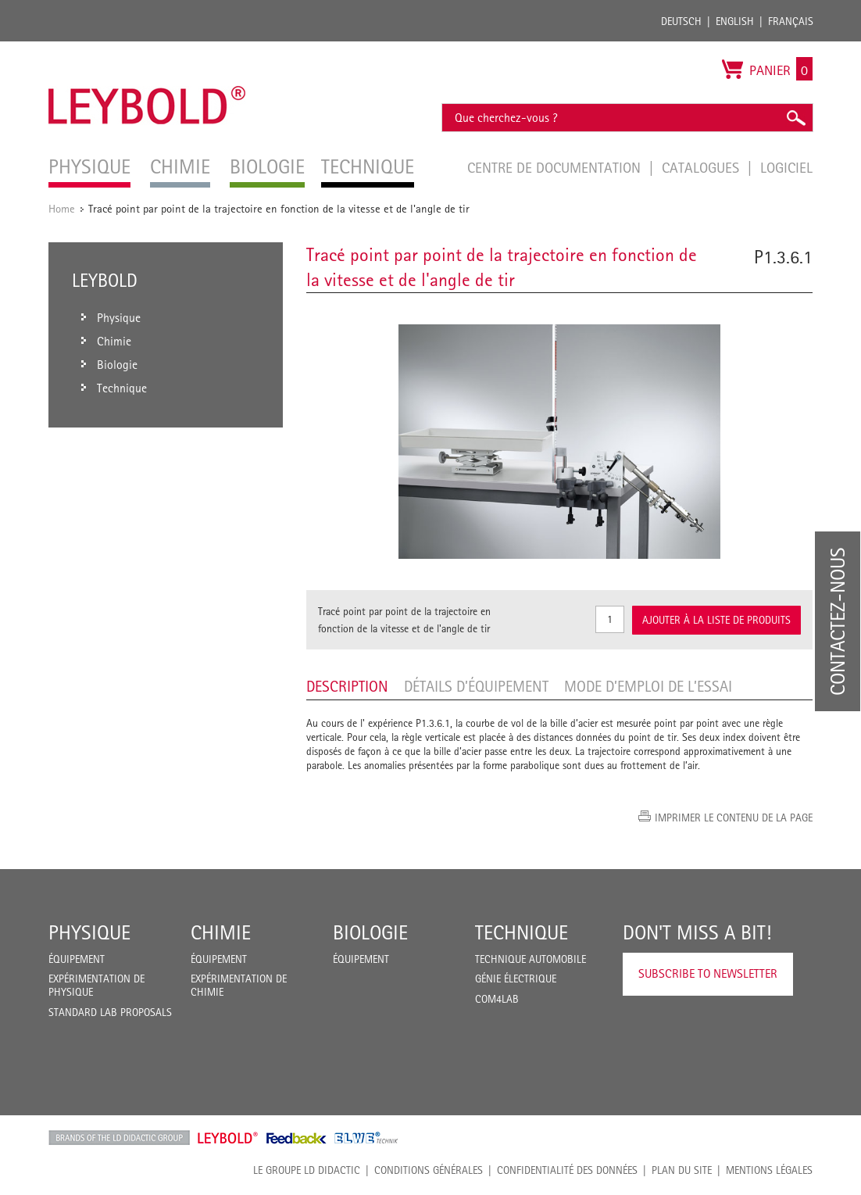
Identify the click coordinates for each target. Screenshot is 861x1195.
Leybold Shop (228, 1138)
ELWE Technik (366, 1138)
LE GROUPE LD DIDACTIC (306, 1170)
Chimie (221, 932)
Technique (521, 932)
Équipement (76, 959)
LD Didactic (119, 1138)
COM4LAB (497, 999)
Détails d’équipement (476, 686)
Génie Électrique (515, 978)
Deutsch (681, 21)
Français (790, 21)
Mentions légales (769, 1170)
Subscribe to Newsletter (707, 973)
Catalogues (702, 167)
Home (61, 208)
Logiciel (786, 167)
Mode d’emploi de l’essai (648, 686)
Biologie (370, 932)
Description (347, 686)
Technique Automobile (530, 959)
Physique (89, 932)
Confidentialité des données (567, 1170)
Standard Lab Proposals (110, 1012)
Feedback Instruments (296, 1138)
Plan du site (682, 1170)
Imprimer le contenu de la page (734, 817)
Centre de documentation (556, 167)
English (735, 21)
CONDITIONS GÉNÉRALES (428, 1170)
